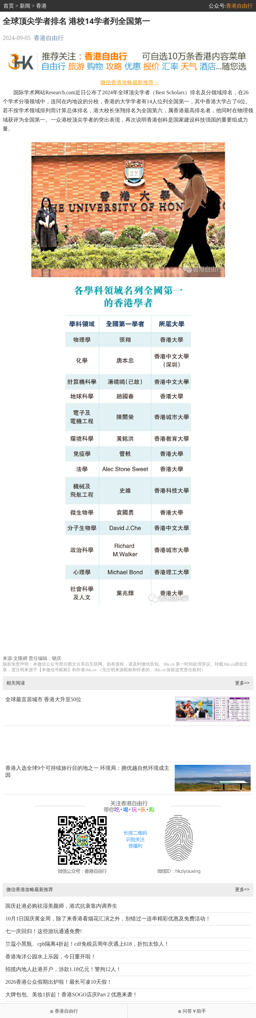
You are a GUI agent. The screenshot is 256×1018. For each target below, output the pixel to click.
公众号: (231, 6)
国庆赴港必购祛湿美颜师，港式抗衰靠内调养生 (61, 906)
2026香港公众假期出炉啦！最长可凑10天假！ (58, 982)
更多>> (242, 683)
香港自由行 (49, 38)
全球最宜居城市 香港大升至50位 (43, 699)
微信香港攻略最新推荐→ (129, 82)
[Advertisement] (128, 634)
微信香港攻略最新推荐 (29, 889)
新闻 (25, 6)
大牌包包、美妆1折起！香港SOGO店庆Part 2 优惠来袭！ (71, 994)
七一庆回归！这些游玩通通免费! (43, 931)
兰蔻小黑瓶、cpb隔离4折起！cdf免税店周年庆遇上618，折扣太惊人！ (87, 944)
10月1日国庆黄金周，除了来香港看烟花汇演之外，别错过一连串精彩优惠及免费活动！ (108, 918)
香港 (41, 6)
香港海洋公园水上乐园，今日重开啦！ (50, 956)
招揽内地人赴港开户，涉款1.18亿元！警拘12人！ (63, 969)
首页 (8, 6)
